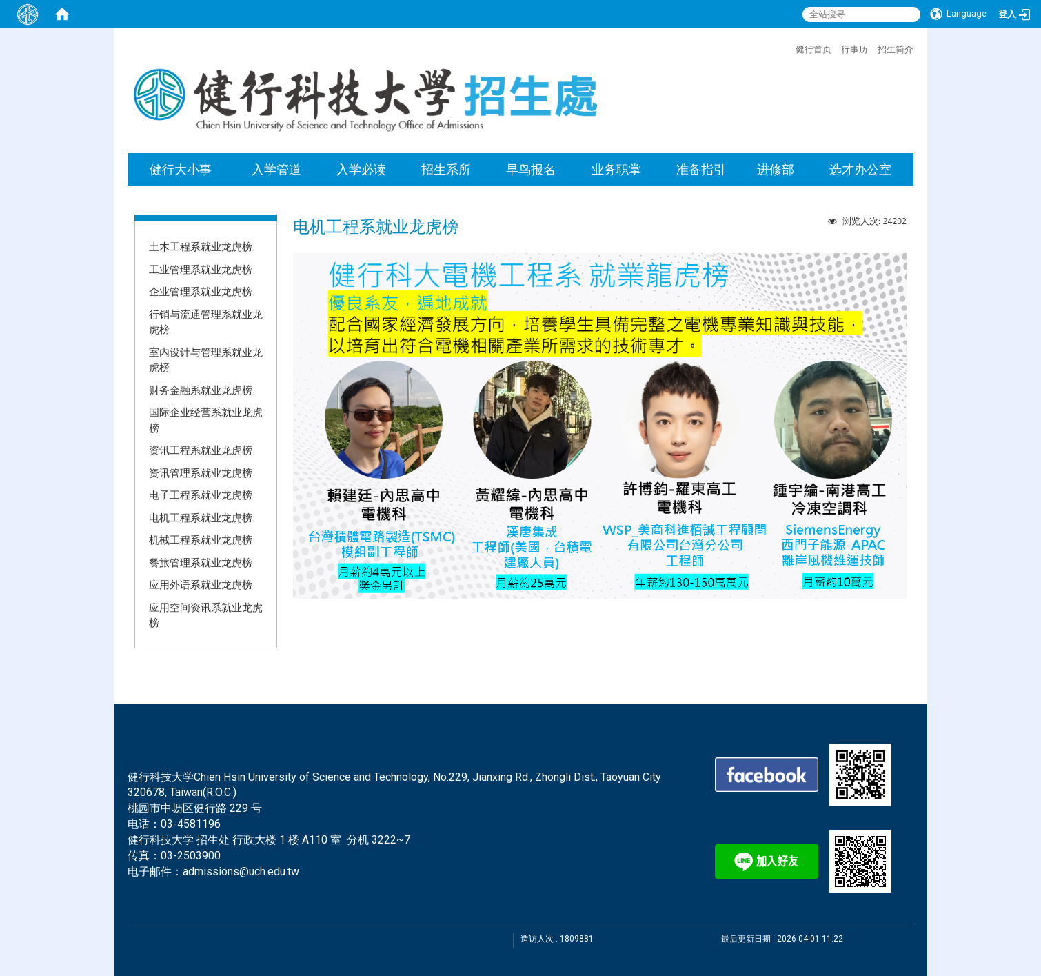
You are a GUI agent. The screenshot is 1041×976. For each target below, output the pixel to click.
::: (788, 47)
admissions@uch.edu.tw (241, 871)
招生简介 (895, 49)
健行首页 (813, 49)
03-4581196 (191, 823)
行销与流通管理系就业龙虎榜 (206, 322)
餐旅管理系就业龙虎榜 (200, 562)
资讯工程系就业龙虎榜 (200, 450)
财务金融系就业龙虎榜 (200, 390)
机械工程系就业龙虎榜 (200, 539)
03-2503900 (191, 855)
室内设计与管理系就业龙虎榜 (206, 360)
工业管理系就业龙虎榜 (200, 269)
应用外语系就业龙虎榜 (200, 584)
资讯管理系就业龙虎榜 (200, 472)
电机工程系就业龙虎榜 (200, 517)
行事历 (854, 49)
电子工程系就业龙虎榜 (200, 494)
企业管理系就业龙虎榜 (200, 291)
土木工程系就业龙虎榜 (200, 246)
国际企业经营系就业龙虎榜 (206, 420)
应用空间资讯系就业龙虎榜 (206, 615)
